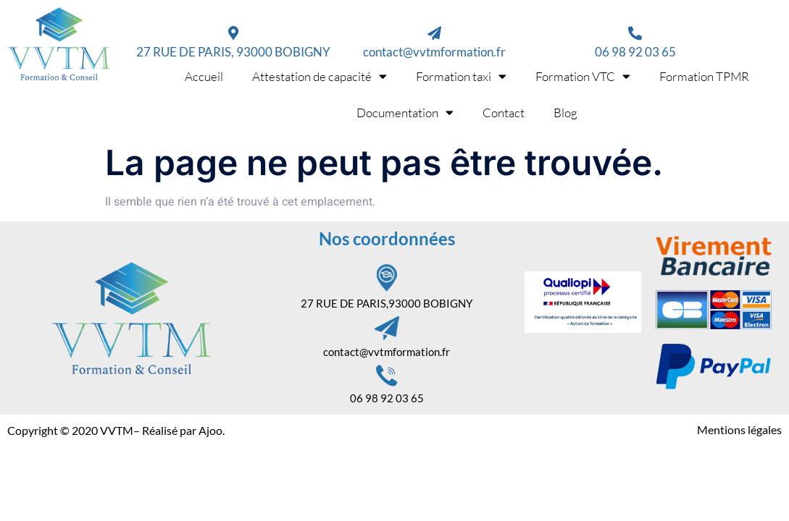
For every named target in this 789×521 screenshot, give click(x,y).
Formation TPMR (704, 76)
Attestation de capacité (319, 76)
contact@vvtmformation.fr (434, 51)
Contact (504, 112)
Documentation (405, 112)
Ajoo (210, 430)
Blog (565, 112)
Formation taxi (461, 76)
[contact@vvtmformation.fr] (434, 33)
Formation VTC (582, 76)
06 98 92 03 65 (635, 51)
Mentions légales (739, 429)
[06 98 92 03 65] (635, 33)
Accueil (204, 76)
